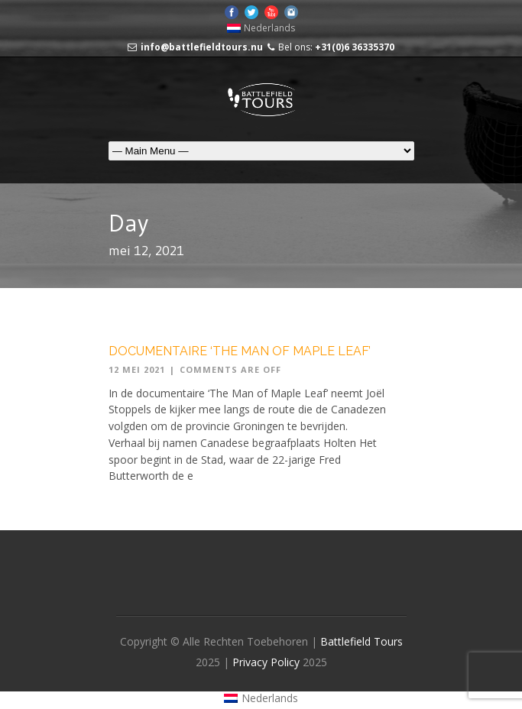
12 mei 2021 (137, 369)
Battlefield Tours (361, 641)
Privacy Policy (267, 662)
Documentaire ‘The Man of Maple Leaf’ (240, 351)
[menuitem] (261, 28)
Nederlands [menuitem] (269, 27)
